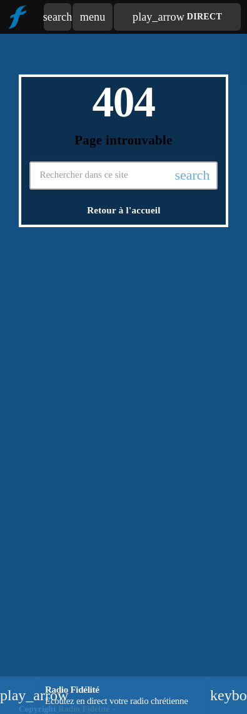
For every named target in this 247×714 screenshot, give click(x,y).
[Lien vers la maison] (17, 17)
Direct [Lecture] (177, 17)
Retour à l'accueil (124, 210)
